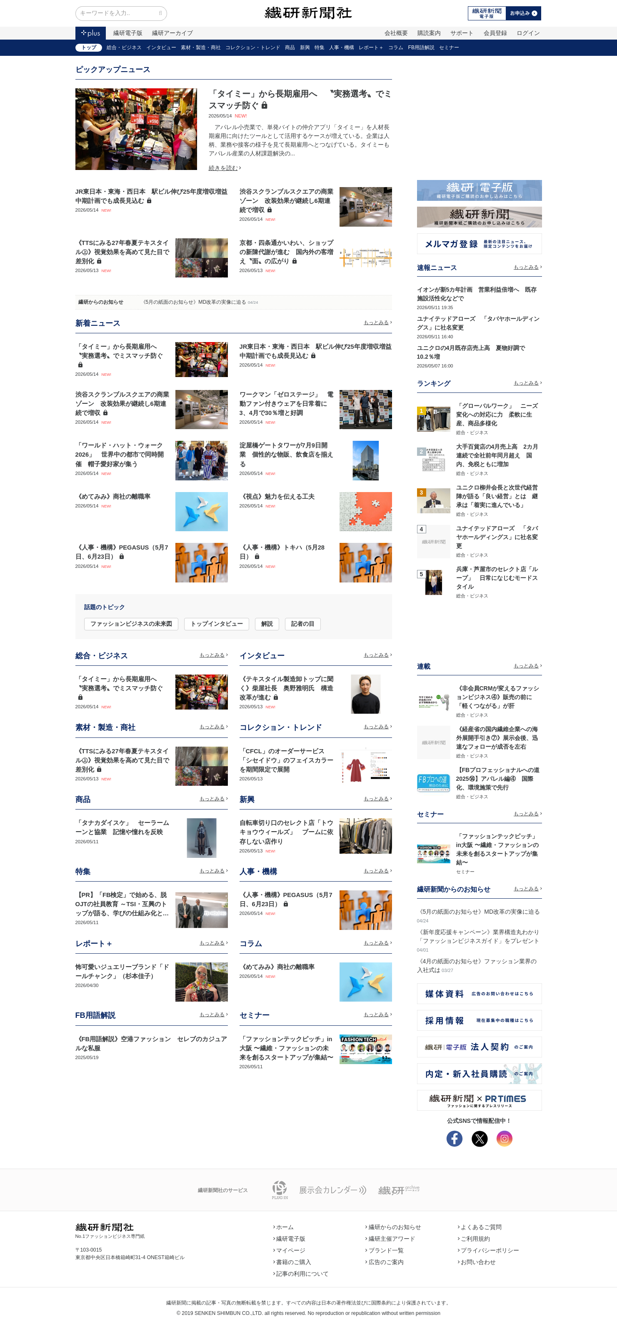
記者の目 (303, 623)
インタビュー (161, 47)
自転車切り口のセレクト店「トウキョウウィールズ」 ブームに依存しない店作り (286, 832)
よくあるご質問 (480, 1227)
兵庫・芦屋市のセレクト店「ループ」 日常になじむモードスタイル (497, 578)
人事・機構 (341, 47)
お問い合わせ (477, 1262)
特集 (320, 47)
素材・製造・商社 (201, 47)
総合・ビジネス (124, 47)
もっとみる (378, 322)
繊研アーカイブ (172, 33)
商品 (290, 47)
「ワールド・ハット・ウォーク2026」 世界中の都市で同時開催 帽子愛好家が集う (119, 454)
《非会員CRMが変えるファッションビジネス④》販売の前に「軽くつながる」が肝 (498, 697)
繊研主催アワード (390, 1238)
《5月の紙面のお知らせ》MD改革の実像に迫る (194, 302)
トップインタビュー (216, 623)
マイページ (289, 1250)
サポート (462, 33)
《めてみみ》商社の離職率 (112, 496)
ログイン (528, 33)
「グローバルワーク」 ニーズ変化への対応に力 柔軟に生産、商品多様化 (497, 414)
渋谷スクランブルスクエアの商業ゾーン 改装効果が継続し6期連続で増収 (286, 200)
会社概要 (396, 33)
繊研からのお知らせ (100, 302)
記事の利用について (301, 1273)
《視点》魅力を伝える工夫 (277, 496)
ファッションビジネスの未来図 (131, 623)
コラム (395, 47)
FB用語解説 (421, 47)
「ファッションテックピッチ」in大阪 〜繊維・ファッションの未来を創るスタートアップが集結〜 (286, 1048)
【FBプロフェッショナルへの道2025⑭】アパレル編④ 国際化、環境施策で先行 (498, 779)
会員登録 (495, 33)
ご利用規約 (474, 1238)
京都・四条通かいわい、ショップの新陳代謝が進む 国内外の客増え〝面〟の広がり (286, 252)
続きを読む (225, 168)
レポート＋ (371, 47)
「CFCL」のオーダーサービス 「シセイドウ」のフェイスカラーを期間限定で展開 (286, 760)
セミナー (449, 47)
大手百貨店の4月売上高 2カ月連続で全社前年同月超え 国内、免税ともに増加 (497, 455)
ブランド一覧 (384, 1250)
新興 (305, 47)
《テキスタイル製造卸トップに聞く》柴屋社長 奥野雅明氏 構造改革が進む (286, 688)
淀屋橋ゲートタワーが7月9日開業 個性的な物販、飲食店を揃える (286, 454)
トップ (88, 47)
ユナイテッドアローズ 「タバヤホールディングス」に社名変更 (497, 537)
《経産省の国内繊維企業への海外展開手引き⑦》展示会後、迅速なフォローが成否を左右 (497, 738)
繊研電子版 (127, 33)
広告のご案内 (384, 1262)
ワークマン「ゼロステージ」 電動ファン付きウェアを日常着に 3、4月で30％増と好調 (286, 403)
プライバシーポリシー (489, 1250)
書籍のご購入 (292, 1262)
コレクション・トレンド (252, 47)
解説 (267, 623)
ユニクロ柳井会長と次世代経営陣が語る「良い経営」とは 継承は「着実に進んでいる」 (497, 496)
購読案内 (429, 33)
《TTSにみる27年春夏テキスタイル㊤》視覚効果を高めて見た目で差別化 (122, 252)
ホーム (283, 1227)
